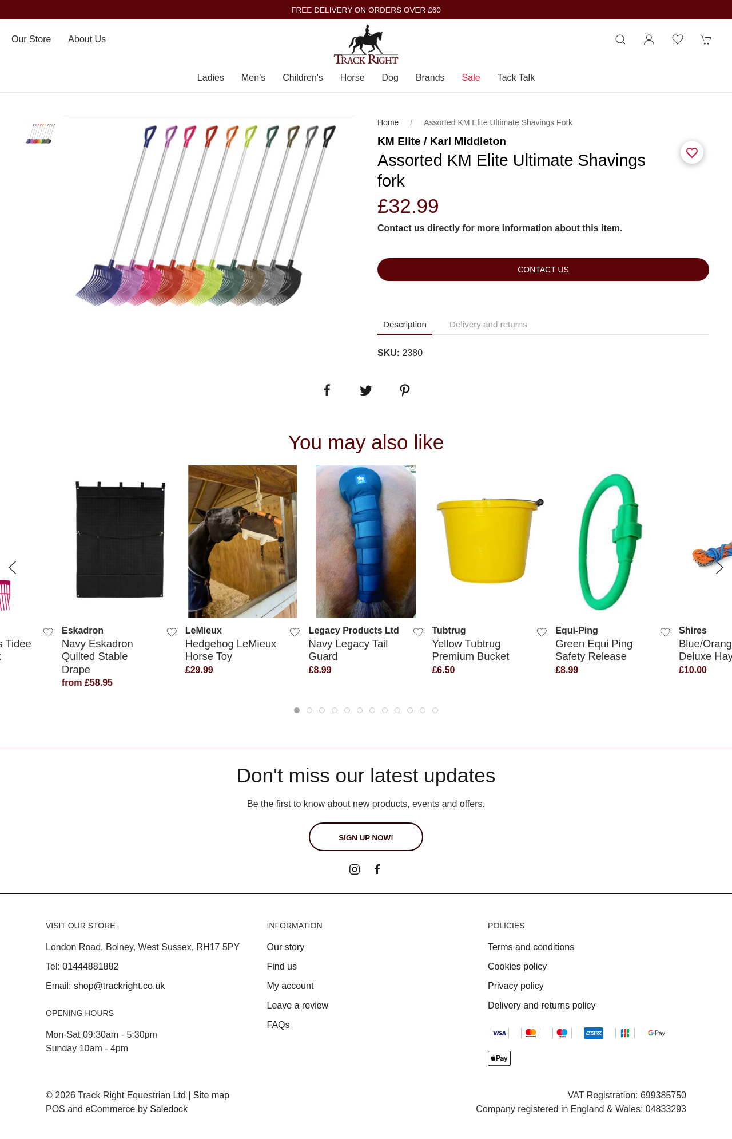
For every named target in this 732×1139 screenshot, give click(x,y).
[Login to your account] (649, 39)
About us (87, 39)
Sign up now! (366, 837)
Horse (352, 77)
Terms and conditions (531, 947)
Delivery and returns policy (542, 1005)
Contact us (543, 269)
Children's (303, 77)
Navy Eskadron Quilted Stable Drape (97, 656)
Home (388, 122)
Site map (211, 1095)
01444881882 (90, 966)
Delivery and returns (488, 324)
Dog (390, 77)
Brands (430, 77)
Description (405, 324)
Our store (31, 39)
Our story (286, 947)
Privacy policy (516, 986)
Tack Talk (516, 77)
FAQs (278, 1025)
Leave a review (298, 1005)
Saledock (169, 1109)
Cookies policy (517, 966)
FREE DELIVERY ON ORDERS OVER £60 (366, 10)
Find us (282, 966)
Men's (253, 77)
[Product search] (620, 39)
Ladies (210, 77)
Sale (471, 77)
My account (290, 986)
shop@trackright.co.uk (119, 986)
